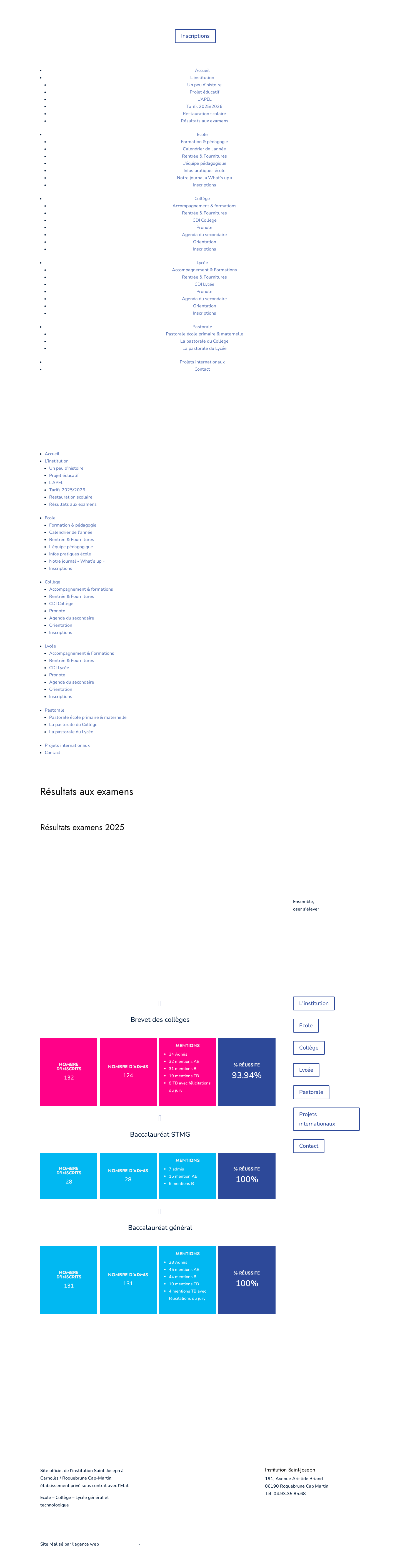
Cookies (148, 1537)
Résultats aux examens (204, 121)
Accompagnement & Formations (204, 270)
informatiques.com (119, 1544)
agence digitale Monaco (165, 1544)
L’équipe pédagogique (204, 163)
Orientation (204, 242)
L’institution (202, 78)
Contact (202, 369)
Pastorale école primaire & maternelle (204, 334)
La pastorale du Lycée (204, 348)
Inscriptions (195, 36)
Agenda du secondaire (204, 235)
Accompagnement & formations (204, 206)
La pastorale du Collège (204, 341)
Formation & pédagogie (204, 142)
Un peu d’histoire (204, 85)
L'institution (314, 1003)
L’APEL (205, 99)
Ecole (202, 135)
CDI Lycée (204, 284)
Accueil (202, 70)
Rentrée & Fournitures (204, 156)
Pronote (204, 227)
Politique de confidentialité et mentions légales (88, 1537)
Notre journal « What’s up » (204, 178)
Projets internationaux (202, 362)
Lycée (202, 263)
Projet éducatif (204, 92)
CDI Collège (204, 220)
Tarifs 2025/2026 (204, 106)
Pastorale (202, 327)
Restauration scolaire (204, 114)
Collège (202, 199)
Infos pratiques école (205, 171)
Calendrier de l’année (204, 149)
